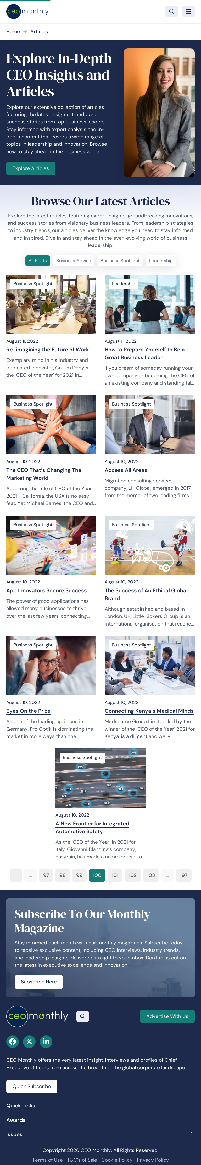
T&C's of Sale (82, 1160)
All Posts (38, 260)
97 (46, 875)
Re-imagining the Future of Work (47, 349)
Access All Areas (126, 470)
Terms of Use (47, 1160)
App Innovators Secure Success (46, 590)
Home (13, 31)
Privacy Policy (153, 1160)
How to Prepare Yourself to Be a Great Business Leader (145, 353)
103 (151, 875)
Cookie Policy (117, 1160)
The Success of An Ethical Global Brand (146, 594)
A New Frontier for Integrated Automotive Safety (92, 827)
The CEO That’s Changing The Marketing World (43, 474)
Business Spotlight (120, 260)
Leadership (161, 260)
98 (62, 875)
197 (183, 875)
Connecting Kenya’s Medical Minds (149, 710)
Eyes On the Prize (28, 710)
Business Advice (73, 260)
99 (79, 875)
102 (133, 875)
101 (115, 875)
